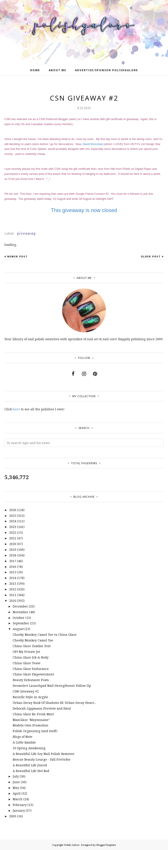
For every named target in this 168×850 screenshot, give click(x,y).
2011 (12, 595)
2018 (12, 555)
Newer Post (17, 256)
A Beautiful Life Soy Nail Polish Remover (44, 754)
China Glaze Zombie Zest (32, 646)
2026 (12, 510)
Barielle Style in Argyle (30, 697)
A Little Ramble (24, 742)
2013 (12, 583)
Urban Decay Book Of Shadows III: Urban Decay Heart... (54, 703)
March (18, 799)
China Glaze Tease (26, 663)
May (16, 788)
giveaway (26, 233)
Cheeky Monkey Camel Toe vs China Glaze (45, 634)
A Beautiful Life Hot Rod (31, 771)
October (18, 618)
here (16, 409)
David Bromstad (93, 144)
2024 (12, 521)
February (20, 805)
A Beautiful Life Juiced (30, 765)
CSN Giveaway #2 (26, 691)
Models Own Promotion (30, 725)
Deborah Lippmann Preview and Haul (42, 708)
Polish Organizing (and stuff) (35, 731)
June (16, 782)
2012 (12, 589)
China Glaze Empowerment (33, 674)
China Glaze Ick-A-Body (31, 657)
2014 (12, 578)
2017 (12, 561)
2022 (12, 532)
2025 (12, 516)
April (17, 793)
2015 (12, 572)
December (20, 606)
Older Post (151, 256)
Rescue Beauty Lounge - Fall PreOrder (42, 759)
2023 (12, 527)
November (20, 612)
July (16, 776)
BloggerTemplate (106, 844)
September (21, 623)
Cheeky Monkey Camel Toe (33, 640)
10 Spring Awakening (29, 748)
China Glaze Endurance (31, 669)
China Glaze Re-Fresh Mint (33, 714)
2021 (12, 538)
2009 (12, 816)
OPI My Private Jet (26, 652)
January (19, 810)
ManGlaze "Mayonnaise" (31, 720)
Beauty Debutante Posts (31, 680)
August (18, 629)
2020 (12, 544)
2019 (12, 549)
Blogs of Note (22, 737)
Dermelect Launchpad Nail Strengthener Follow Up (52, 686)
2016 (12, 567)
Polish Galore (72, 844)
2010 (12, 601)
